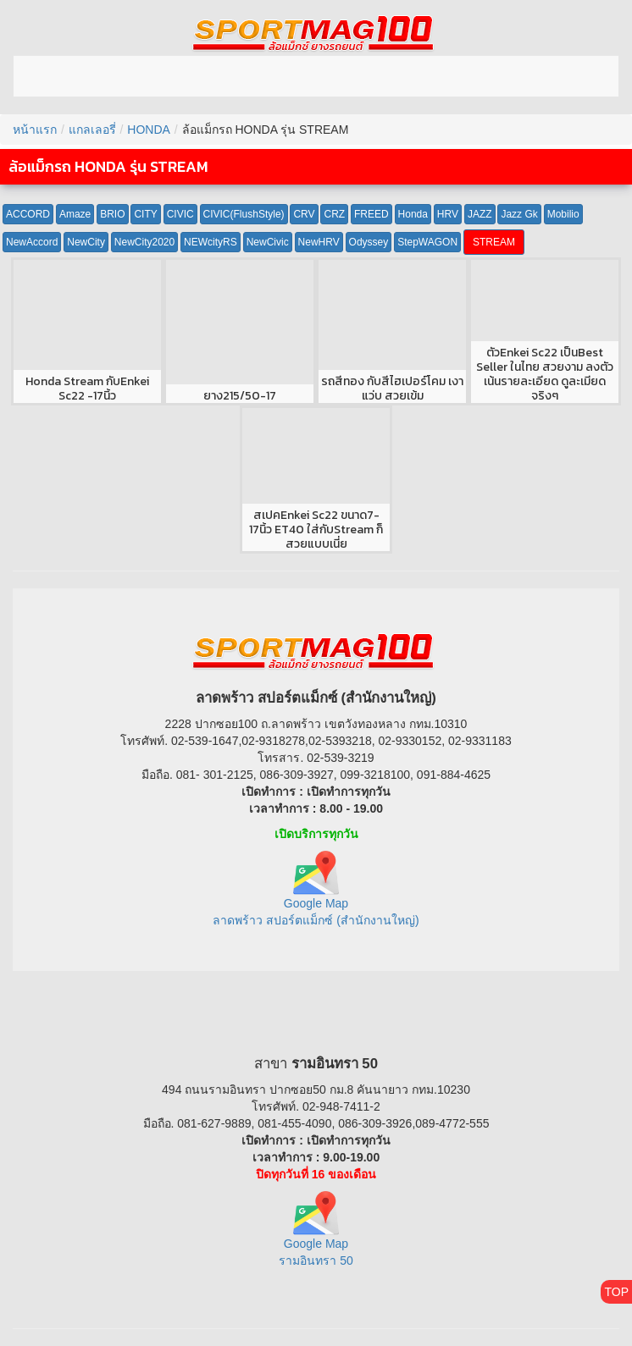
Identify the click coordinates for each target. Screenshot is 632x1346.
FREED (371, 214)
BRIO (112, 214)
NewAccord (32, 242)
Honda (413, 214)
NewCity (86, 242)
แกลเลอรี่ (92, 129)
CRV (303, 214)
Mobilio (563, 214)
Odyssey (369, 242)
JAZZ (480, 214)
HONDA (148, 129)
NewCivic (268, 242)
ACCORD (28, 214)
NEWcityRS (210, 242)
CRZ (334, 214)
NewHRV (319, 242)
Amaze (75, 214)
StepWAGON (427, 242)
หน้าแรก (35, 129)
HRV (447, 214)
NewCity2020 (144, 242)
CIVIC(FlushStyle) (244, 214)
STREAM (494, 242)
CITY (145, 214)
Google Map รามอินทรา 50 (315, 1236)
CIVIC (180, 214)
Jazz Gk (519, 214)
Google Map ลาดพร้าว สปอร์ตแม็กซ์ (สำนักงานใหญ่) (316, 895)
